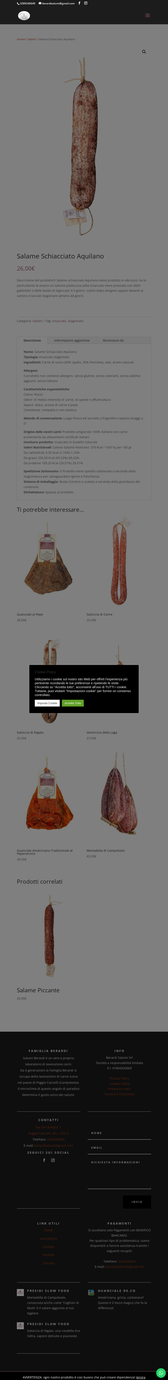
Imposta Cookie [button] (47, 703)
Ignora (140, 1377)
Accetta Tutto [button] (73, 703)
